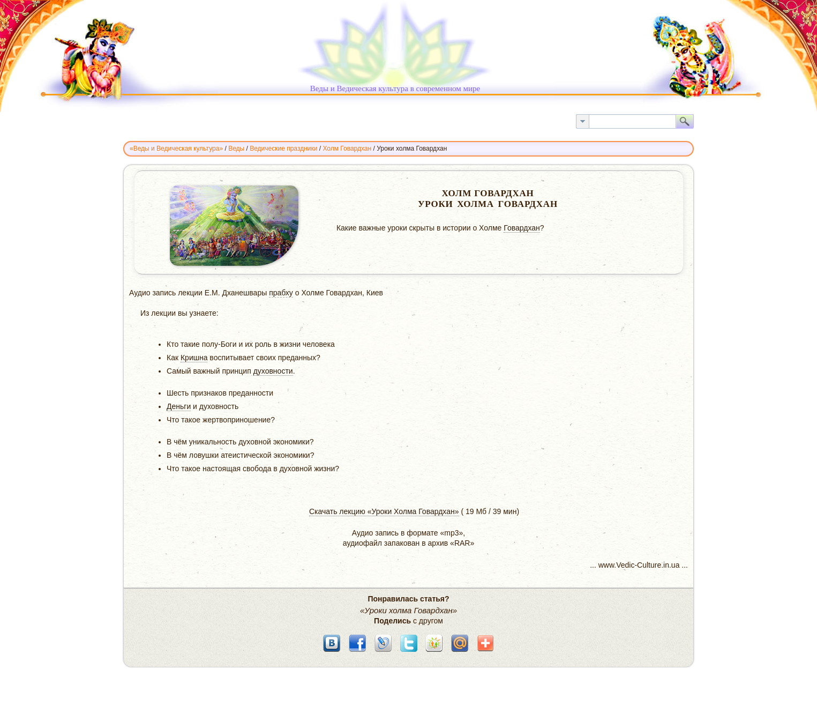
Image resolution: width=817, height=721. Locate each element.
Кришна (194, 357)
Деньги (179, 406)
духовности (273, 371)
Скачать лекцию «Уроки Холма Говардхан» (384, 511)
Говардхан (522, 228)
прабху (281, 292)
